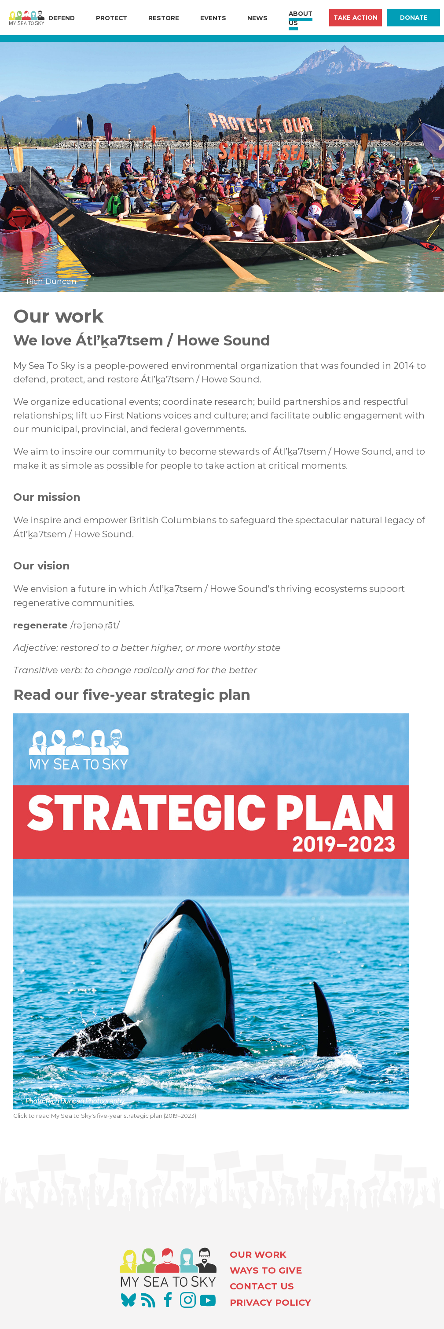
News (257, 18)
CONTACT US (262, 1286)
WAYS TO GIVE (266, 1270)
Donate (414, 17)
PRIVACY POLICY (270, 1302)
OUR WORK (258, 1254)
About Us (300, 18)
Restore (163, 18)
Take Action (356, 17)
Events (213, 18)
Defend (61, 18)
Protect (111, 18)
